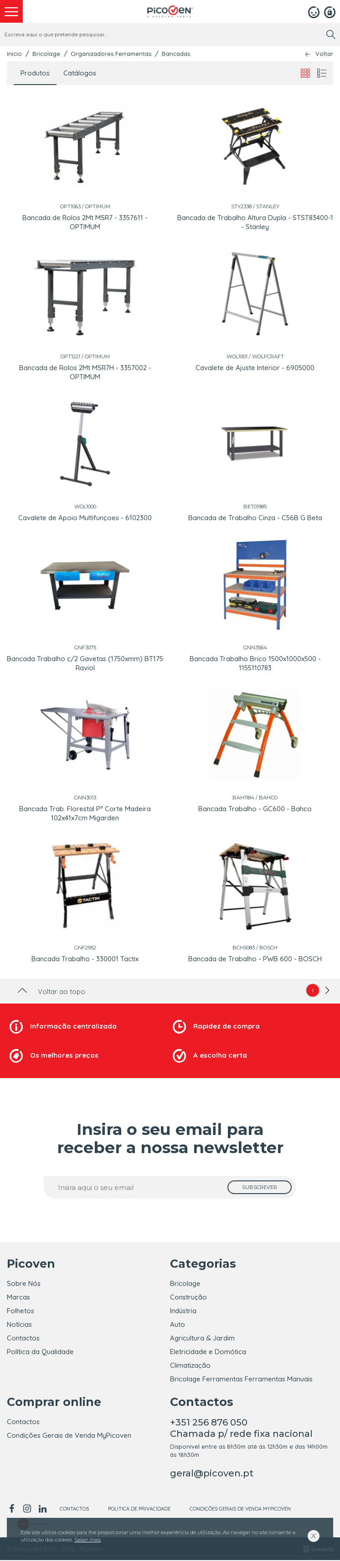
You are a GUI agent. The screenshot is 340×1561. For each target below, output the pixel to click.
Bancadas (176, 53)
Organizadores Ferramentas (111, 53)
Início (14, 53)
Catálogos (79, 73)
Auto (177, 1324)
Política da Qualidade (40, 1351)
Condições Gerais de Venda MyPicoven (69, 1436)
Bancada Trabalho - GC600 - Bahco (255, 808)
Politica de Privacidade (139, 1509)
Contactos (23, 1338)
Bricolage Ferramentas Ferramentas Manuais (241, 1379)
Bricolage (46, 53)
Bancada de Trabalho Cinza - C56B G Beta (255, 517)
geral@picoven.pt (211, 1474)
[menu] (11, 11)
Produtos (35, 73)
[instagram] (27, 1509)
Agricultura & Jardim (202, 1338)
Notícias (19, 1324)
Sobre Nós (24, 1283)
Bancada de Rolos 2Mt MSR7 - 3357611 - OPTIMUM (85, 222)
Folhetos (20, 1310)
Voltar (324, 54)
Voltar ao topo (50, 991)
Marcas (18, 1297)
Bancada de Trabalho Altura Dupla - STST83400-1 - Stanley (255, 222)
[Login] (314, 11)
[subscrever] (259, 1187)
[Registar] (330, 11)
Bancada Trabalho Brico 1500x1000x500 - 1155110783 (255, 663)
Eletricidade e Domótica (208, 1351)
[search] (331, 34)
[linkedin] (42, 1509)
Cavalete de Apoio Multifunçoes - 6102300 (85, 517)
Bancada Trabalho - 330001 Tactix (85, 958)
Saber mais (87, 1539)
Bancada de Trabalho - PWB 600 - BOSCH (255, 958)
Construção (188, 1297)
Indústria (183, 1310)
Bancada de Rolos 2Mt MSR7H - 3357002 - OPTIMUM (85, 372)
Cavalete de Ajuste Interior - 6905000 (255, 367)
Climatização (190, 1365)
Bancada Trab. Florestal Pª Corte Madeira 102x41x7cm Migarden (85, 813)
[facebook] (13, 1509)
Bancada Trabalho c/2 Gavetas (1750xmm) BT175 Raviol (85, 663)
